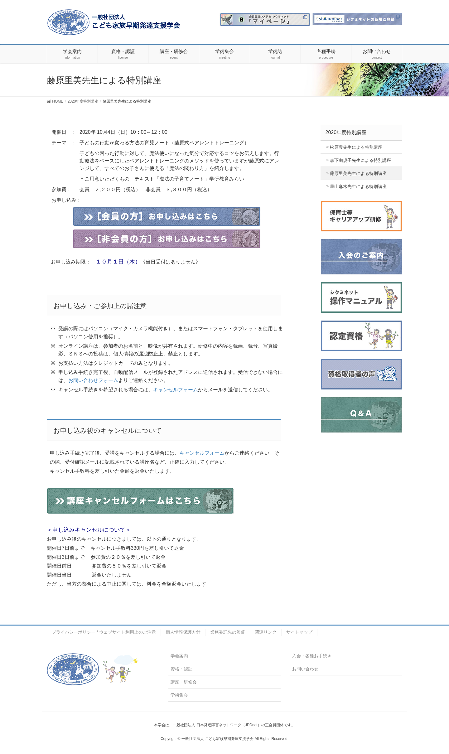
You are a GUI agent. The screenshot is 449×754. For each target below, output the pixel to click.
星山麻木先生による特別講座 (358, 186)
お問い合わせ (305, 668)
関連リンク (266, 632)
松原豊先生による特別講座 (356, 147)
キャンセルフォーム (175, 389)
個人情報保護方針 (183, 632)
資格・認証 (181, 668)
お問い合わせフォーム (93, 380)
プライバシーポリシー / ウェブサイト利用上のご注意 (104, 632)
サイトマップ (299, 632)
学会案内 (179, 655)
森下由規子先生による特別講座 (360, 160)
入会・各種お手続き (311, 655)
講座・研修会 (184, 681)
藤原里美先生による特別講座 (358, 173)
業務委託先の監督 (227, 632)
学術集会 (179, 695)
